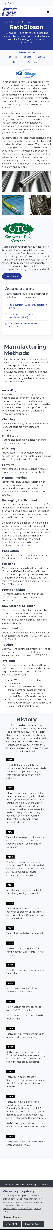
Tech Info (18, 62)
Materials (40, 57)
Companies (15, 22)
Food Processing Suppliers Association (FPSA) (22, 316)
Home (5, 22)
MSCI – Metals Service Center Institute (24, 325)
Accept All (12, 1224)
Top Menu (8, 3)
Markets (12, 57)
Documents (33, 62)
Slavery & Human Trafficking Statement (26, 1184)
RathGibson (28, 52)
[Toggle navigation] (48, 3)
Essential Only (32, 1224)
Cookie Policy (10, 1208)
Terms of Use (25, 1208)
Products (26, 57)
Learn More (12, 276)
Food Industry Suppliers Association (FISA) (27, 306)
